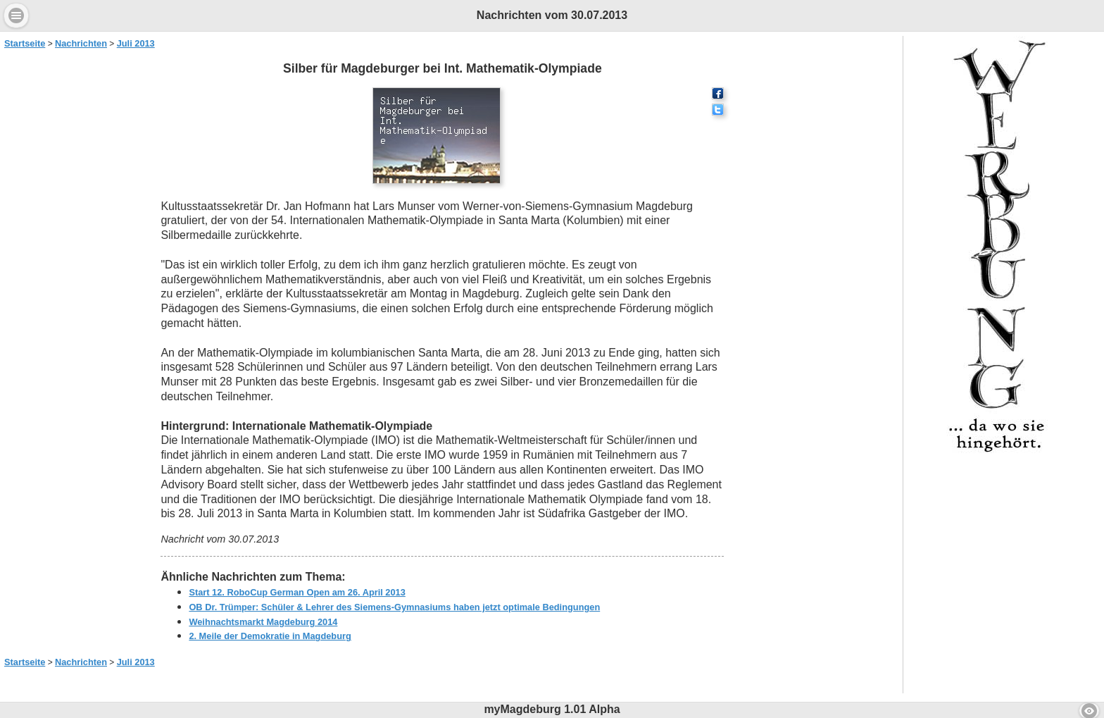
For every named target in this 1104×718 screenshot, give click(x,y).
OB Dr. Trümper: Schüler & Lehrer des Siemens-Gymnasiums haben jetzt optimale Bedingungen (394, 607)
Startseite (24, 43)
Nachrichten (81, 43)
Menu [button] (16, 15)
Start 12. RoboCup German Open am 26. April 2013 (297, 592)
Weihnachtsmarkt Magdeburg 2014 (263, 622)
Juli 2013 (136, 43)
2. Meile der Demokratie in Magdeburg (270, 636)
